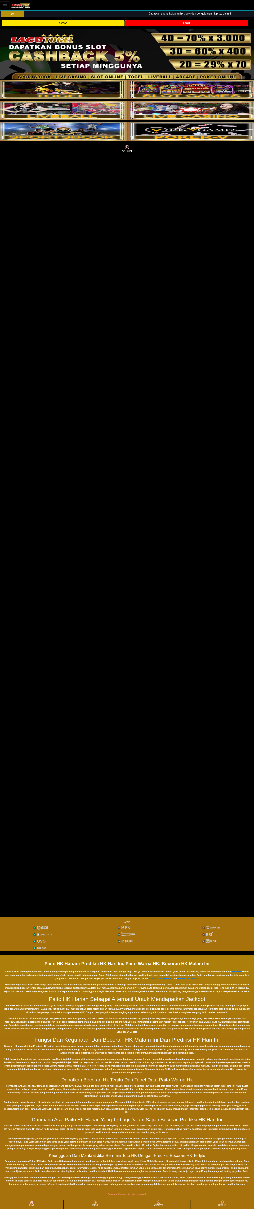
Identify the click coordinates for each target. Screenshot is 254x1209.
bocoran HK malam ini (160, 978)
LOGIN (186, 23)
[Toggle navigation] (5, 5)
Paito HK (237, 971)
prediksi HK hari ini (187, 978)
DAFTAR (63, 23)
